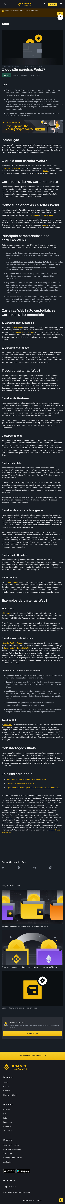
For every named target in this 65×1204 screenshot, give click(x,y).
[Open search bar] (44, 4)
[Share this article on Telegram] (34, 867)
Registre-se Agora (32, 1034)
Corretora (7, 1110)
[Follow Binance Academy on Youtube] (14, 1180)
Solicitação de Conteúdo (12, 1158)
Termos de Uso (54, 830)
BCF (5, 1114)
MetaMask (20, 332)
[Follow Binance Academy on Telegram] (11, 1180)
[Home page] (25, 4)
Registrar (53, 4)
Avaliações (7, 1162)
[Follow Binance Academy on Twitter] (7, 1180)
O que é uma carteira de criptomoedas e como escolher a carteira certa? (33, 787)
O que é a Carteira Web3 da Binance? (20, 783)
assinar (46, 225)
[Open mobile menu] (60, 4)
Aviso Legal (7, 1153)
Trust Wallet (30, 332)
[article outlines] (60, 17)
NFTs (36, 173)
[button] (61, 4)
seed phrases (34, 215)
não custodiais (16, 327)
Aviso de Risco (7, 832)
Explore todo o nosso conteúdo (32, 1056)
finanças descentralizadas (11, 168)
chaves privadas (47, 215)
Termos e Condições (11, 1145)
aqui (10, 818)
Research (7, 1126)
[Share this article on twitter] (3, 867)
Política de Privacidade (12, 1149)
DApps (45, 171)
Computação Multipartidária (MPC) (17, 648)
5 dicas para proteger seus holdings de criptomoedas (26, 779)
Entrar (60, 14)
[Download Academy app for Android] (23, 1171)
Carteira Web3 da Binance (13, 643)
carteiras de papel (11, 582)
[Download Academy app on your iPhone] (9, 1171)
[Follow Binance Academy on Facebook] (4, 1180)
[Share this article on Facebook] (19, 867)
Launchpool (7, 1122)
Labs (5, 1118)
